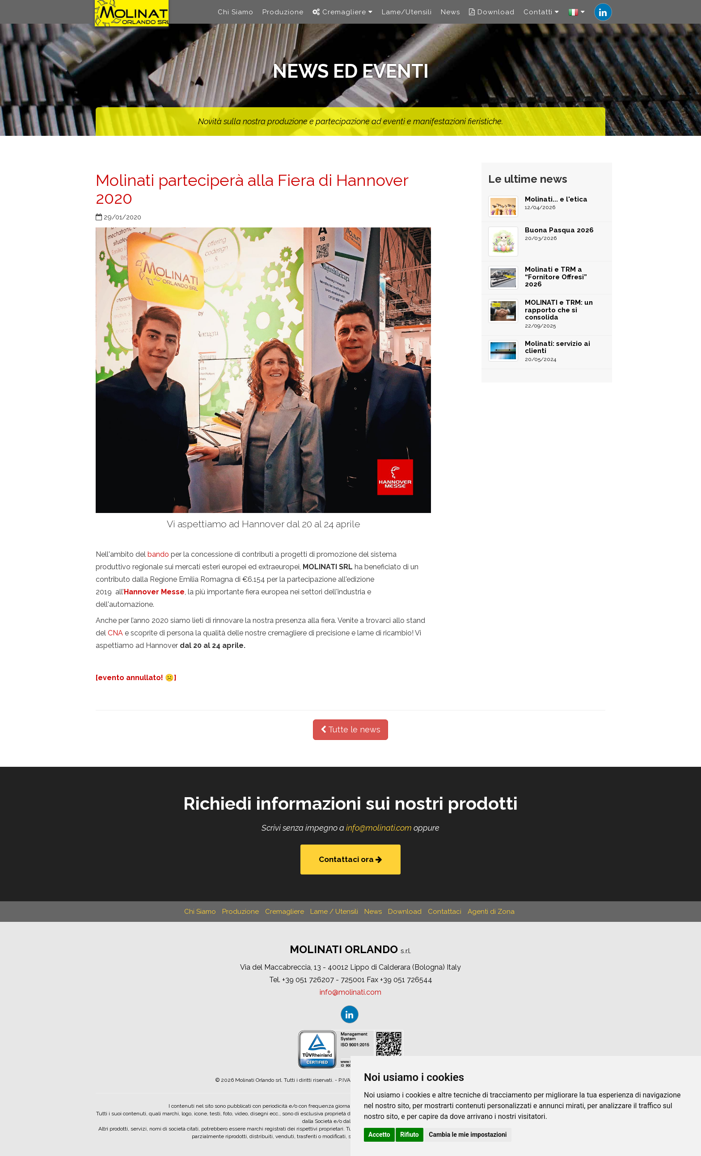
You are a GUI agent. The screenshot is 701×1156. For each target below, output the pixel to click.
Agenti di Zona (491, 912)
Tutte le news (350, 729)
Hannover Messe (154, 592)
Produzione (283, 18)
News (450, 18)
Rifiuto (409, 1134)
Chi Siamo (235, 18)
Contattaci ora (350, 859)
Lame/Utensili (407, 18)
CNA (115, 633)
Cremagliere (284, 912)
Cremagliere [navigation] (342, 18)
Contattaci (444, 912)
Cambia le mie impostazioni (468, 1134)
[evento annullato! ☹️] (136, 677)
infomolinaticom (379, 827)
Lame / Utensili (334, 912)
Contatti (541, 18)
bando (158, 554)
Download (492, 18)
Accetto (379, 1134)
